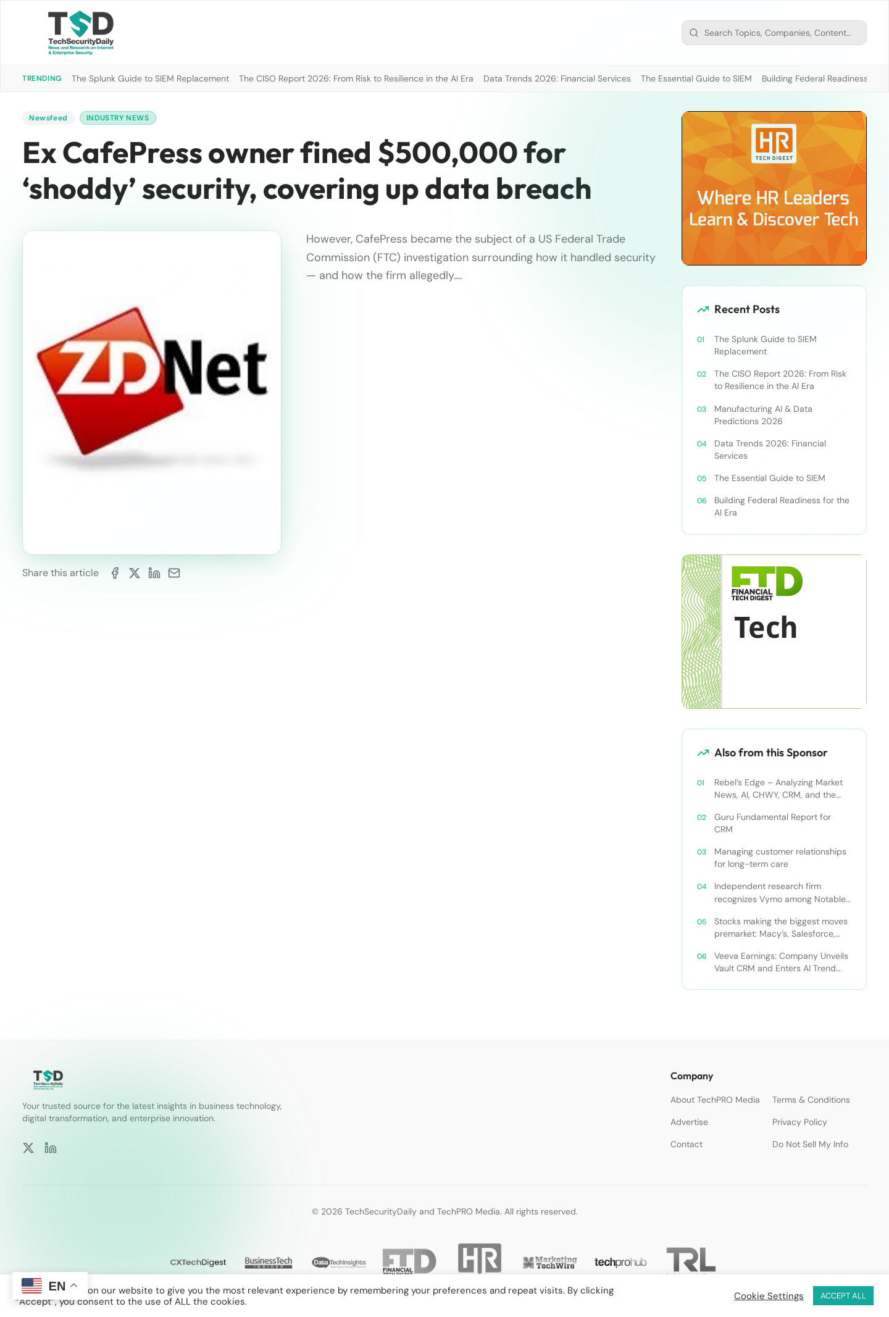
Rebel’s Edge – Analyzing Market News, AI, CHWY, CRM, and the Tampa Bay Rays (778, 789)
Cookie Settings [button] (769, 1296)
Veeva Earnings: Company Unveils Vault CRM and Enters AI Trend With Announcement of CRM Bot (781, 962)
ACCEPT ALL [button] (843, 1295)
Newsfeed (48, 118)
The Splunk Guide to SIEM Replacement (150, 78)
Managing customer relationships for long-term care (780, 857)
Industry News (117, 118)
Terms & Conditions (811, 1099)
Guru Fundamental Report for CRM (772, 823)
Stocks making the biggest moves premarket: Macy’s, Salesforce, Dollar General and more (781, 928)
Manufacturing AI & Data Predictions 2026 (763, 415)
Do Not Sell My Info (810, 1144)
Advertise (689, 1121)
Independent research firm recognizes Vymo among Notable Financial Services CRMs (780, 892)
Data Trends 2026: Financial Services (557, 78)
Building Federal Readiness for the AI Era (781, 506)
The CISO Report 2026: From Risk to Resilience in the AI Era (356, 78)
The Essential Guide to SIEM (696, 78)
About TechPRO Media (715, 1099)
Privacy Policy (799, 1121)
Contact (686, 1144)
